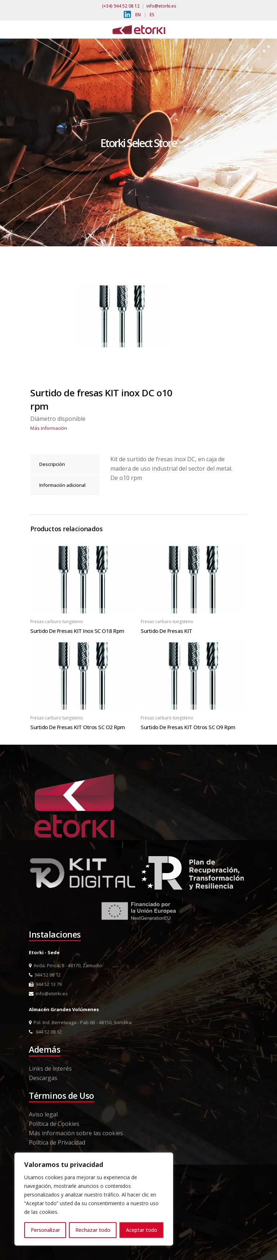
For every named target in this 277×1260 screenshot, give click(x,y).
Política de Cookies (54, 1124)
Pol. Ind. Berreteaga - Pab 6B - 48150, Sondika (80, 1022)
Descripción (52, 464)
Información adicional (62, 485)
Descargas (43, 1078)
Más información (48, 428)
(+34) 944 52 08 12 (121, 6)
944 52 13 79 (45, 984)
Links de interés (50, 1068)
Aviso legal (43, 1114)
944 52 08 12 (45, 975)
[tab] (65, 464)
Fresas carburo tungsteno (56, 621)
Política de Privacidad (57, 1142)
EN (138, 15)
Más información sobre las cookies (76, 1133)
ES (152, 15)
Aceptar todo (141, 1229)
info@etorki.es (161, 6)
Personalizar (45, 1229)
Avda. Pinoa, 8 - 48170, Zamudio (65, 965)
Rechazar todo (92, 1229)
